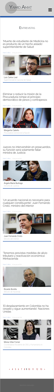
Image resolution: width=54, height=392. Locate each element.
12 (37, 369)
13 (41, 369)
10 (29, 369)
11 (33, 369)
